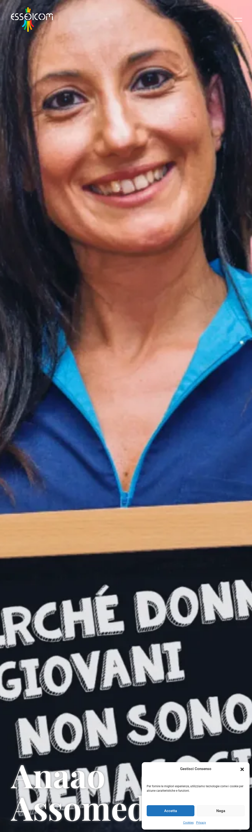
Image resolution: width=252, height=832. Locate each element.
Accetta (170, 811)
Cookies (188, 822)
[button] (242, 768)
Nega (220, 811)
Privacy (201, 822)
